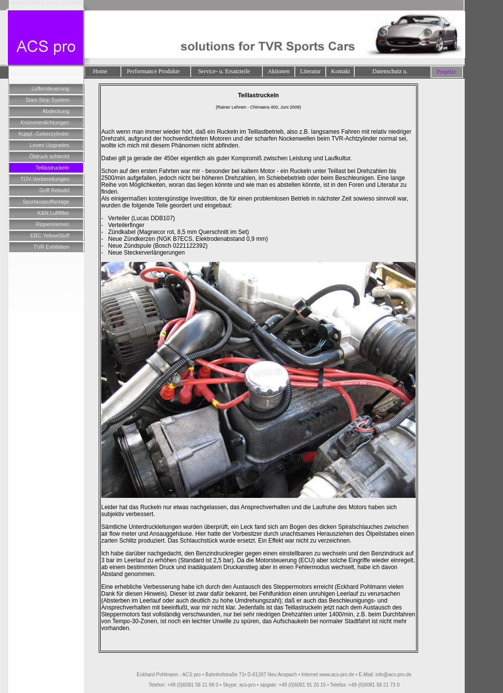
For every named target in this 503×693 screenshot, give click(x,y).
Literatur (310, 71)
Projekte (446, 71)
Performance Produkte (153, 71)
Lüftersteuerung (50, 88)
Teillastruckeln (52, 168)
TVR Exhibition (51, 247)
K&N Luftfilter (53, 213)
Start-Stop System (47, 100)
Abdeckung (55, 111)
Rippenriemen (52, 224)
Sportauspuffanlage (46, 201)
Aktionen (279, 71)
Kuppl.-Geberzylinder (44, 134)
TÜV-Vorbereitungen (44, 179)
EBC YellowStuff (49, 235)
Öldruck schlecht (49, 156)
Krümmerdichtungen (45, 122)
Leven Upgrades (49, 145)
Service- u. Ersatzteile (224, 71)
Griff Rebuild (54, 190)
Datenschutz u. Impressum (389, 72)
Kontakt (340, 71)
